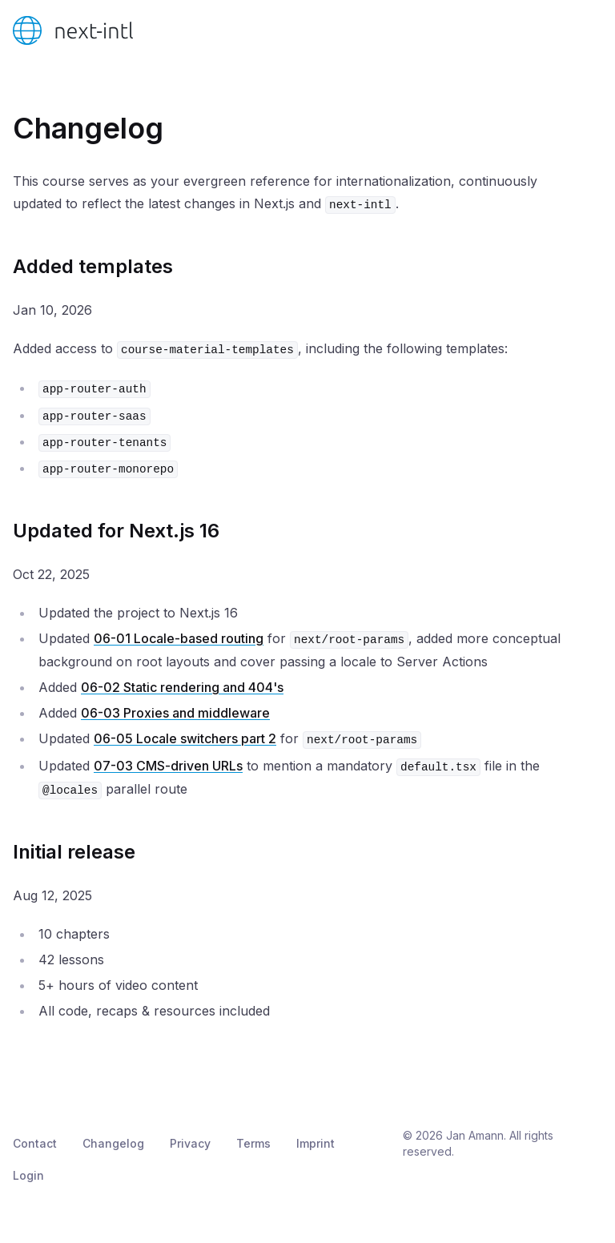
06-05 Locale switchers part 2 (185, 738)
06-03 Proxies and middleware (175, 713)
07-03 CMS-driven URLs (168, 766)
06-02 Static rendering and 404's (182, 687)
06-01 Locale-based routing (178, 638)
